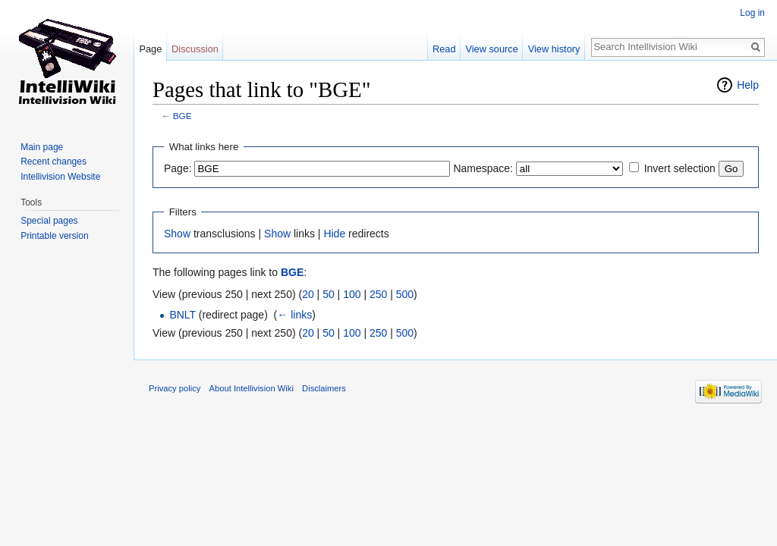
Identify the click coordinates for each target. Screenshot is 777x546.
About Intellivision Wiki (251, 388)
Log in (752, 13)
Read (444, 49)
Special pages (48, 220)
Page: (178, 168)
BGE (182, 116)
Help (748, 85)
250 (378, 294)
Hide (334, 234)
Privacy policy (174, 388)
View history (554, 49)
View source (491, 49)
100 (351, 294)
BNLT (182, 315)
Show (177, 234)
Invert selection (680, 168)
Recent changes (53, 161)
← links (294, 315)
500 (405, 294)
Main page (41, 147)
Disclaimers (324, 388)
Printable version (54, 236)
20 (308, 294)
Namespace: (483, 168)
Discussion (195, 49)
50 (328, 294)
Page (150, 49)
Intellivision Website (60, 176)
